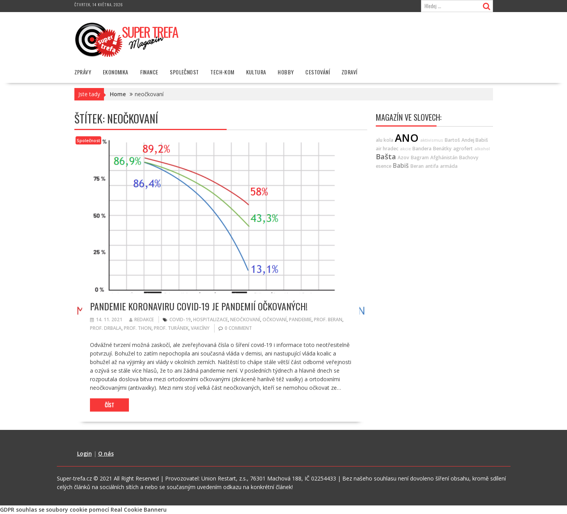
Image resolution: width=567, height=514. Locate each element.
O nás (106, 453)
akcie (405, 148)
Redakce (141, 319)
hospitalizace (210, 319)
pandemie (300, 319)
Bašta (386, 156)
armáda (449, 166)
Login (84, 453)
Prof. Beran (328, 319)
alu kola (384, 140)
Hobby (286, 72)
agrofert (463, 148)
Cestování (317, 72)
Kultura (256, 72)
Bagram (420, 157)
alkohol (482, 148)
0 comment (238, 328)
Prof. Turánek (171, 328)
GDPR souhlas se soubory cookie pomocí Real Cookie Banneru (83, 509)
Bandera (421, 148)
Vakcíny (200, 328)
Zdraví (349, 72)
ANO (407, 138)
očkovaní (274, 319)
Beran (417, 166)
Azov (403, 157)
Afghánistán (444, 157)
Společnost (184, 72)
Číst (109, 405)
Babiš (401, 165)
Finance (149, 72)
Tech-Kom (222, 72)
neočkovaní (245, 319)
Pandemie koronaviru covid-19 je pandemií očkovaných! (199, 306)
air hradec (387, 148)
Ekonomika (116, 72)
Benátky (442, 148)
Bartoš (452, 140)
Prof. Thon (137, 328)
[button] (127, 39)
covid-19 (180, 319)
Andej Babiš (474, 140)
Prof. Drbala (106, 328)
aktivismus (431, 140)
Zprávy (82, 72)
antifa (431, 166)
